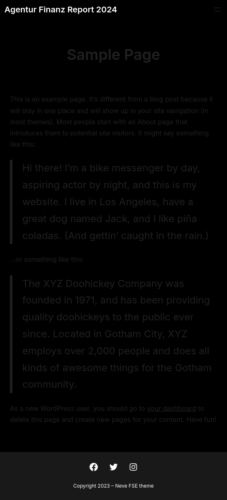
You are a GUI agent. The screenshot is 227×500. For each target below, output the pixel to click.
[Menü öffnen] (217, 9)
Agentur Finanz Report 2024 (61, 9)
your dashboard (171, 408)
